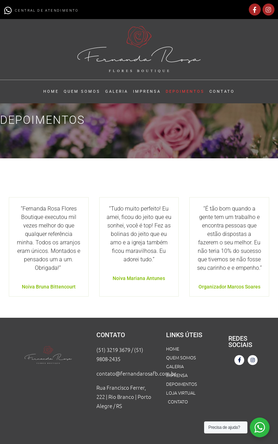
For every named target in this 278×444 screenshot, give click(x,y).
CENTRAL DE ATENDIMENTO (47, 10)
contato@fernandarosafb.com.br (136, 373)
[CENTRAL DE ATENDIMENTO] (8, 10)
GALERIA (116, 91)
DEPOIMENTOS (185, 91)
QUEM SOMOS (82, 91)
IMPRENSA (147, 91)
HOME (51, 91)
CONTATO (222, 91)
